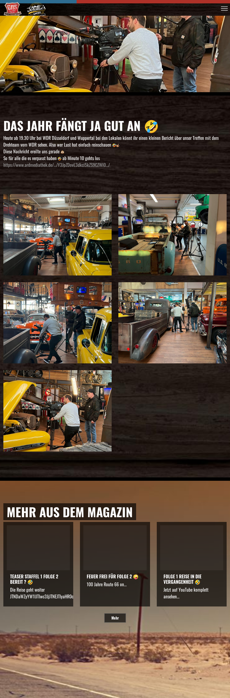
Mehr (115, 618)
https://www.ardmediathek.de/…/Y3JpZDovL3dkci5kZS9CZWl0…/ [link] (56, 164)
